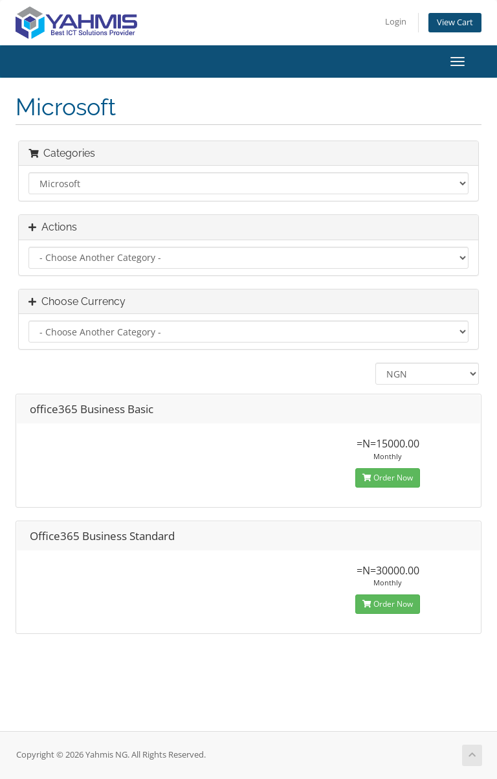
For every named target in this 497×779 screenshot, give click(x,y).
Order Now (387, 477)
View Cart (455, 22)
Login (395, 21)
